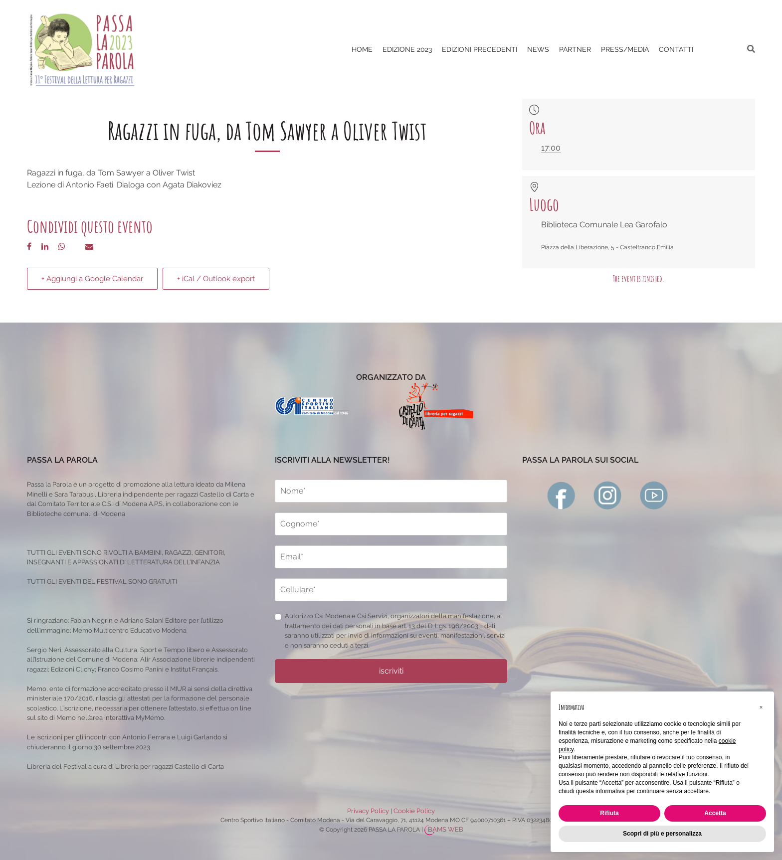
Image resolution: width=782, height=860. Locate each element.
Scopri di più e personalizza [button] (662, 833)
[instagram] (607, 495)
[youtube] (654, 495)
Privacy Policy (368, 811)
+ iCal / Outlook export (216, 278)
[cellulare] (391, 589)
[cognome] (391, 524)
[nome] (391, 491)
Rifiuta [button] (609, 813)
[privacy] (278, 617)
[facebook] (561, 495)
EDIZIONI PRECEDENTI (479, 49)
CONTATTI (676, 49)
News (538, 49)
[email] (391, 556)
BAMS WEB (445, 829)
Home (362, 49)
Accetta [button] (715, 813)
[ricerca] (751, 49)
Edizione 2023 (407, 49)
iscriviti (391, 671)
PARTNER (575, 49)
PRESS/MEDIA (625, 49)
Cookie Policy (414, 811)
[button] (761, 707)
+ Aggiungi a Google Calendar (92, 278)
